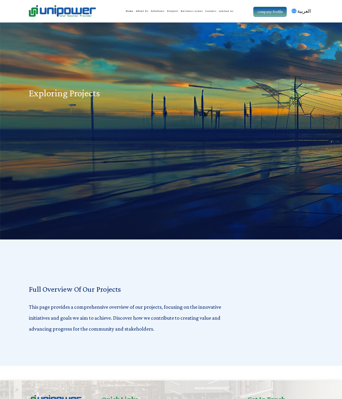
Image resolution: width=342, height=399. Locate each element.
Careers (211, 10)
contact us (226, 10)
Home (129, 10)
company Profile (270, 11)
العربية (301, 11)
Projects (172, 10)
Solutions (158, 10)
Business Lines (192, 10)
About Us (142, 10)
